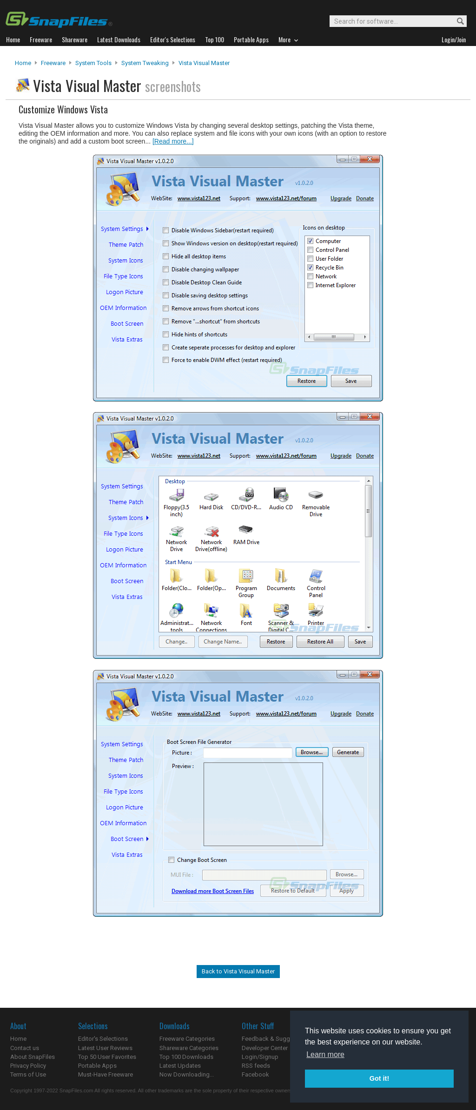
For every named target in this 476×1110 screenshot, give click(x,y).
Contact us (24, 1047)
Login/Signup (260, 1056)
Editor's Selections (103, 1038)
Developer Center (265, 1047)
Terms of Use (28, 1074)
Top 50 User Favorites (107, 1056)
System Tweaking (145, 62)
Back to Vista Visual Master (238, 971)
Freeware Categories (187, 1038)
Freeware (53, 62)
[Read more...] (173, 141)
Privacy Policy (28, 1065)
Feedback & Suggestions (276, 1038)
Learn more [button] (325, 1054)
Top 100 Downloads (186, 1056)
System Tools (93, 62)
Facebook (255, 1074)
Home (23, 62)
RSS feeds (256, 1065)
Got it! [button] (379, 1078)
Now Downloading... (186, 1074)
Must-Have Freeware (105, 1074)
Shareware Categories (188, 1047)
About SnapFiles (32, 1056)
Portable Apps (97, 1065)
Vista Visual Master (204, 62)
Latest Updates (180, 1065)
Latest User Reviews (105, 1047)
